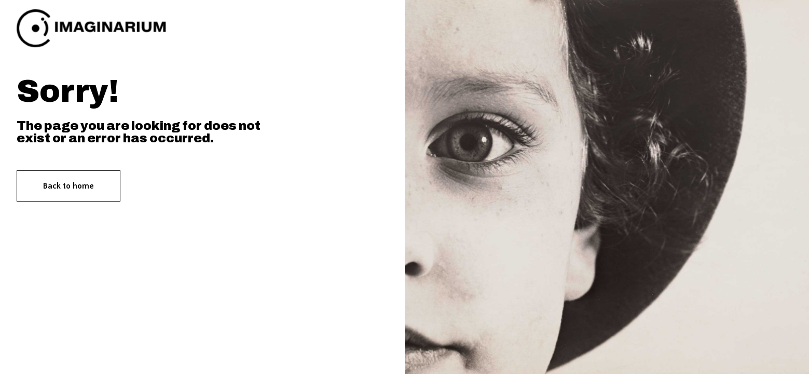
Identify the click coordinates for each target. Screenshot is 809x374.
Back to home (68, 186)
